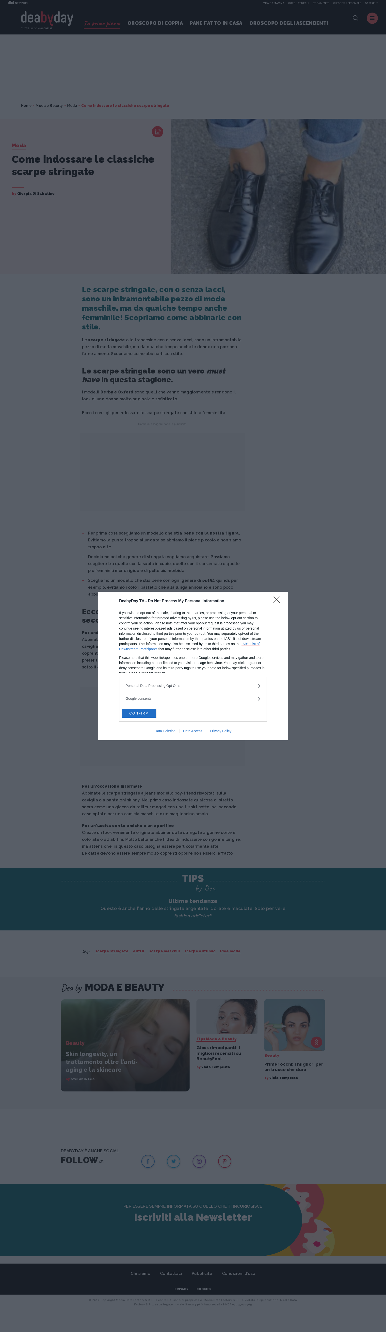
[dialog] (193, 666)
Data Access (192, 731)
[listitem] (193, 685)
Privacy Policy (220, 731)
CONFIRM (145, 713)
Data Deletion (165, 731)
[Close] (278, 600)
